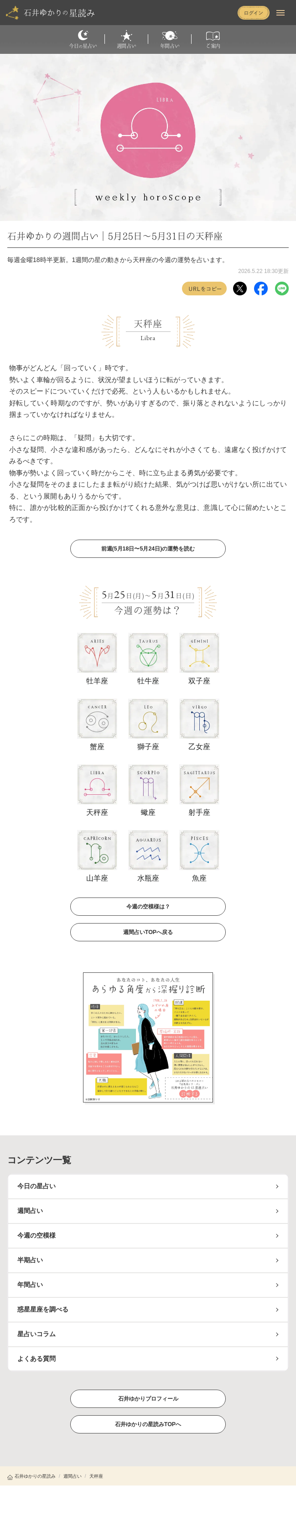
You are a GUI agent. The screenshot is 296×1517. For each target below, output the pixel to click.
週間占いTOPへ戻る (148, 931)
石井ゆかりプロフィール (148, 1398)
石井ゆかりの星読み (31, 1476)
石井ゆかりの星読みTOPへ (148, 1424)
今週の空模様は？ (148, 906)
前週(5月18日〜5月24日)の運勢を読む (147, 548)
